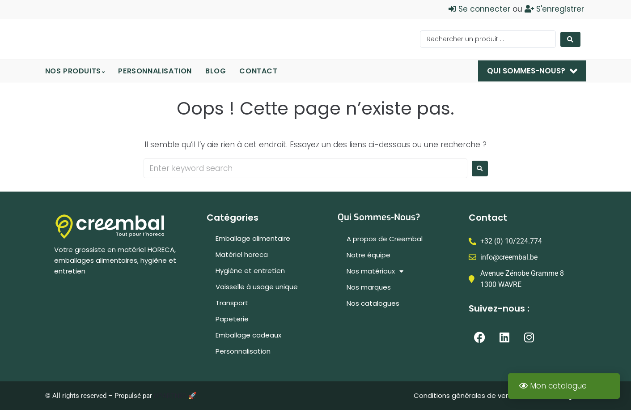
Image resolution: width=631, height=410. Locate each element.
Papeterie (232, 319)
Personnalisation (243, 351)
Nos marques (369, 287)
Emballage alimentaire (253, 238)
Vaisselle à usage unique (257, 286)
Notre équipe (368, 255)
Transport (232, 303)
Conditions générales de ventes (468, 395)
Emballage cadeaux (248, 335)
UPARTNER (170, 395)
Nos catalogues (373, 303)
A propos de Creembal (385, 238)
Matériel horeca (242, 254)
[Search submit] (570, 39)
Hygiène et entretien (250, 270)
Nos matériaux (375, 271)
